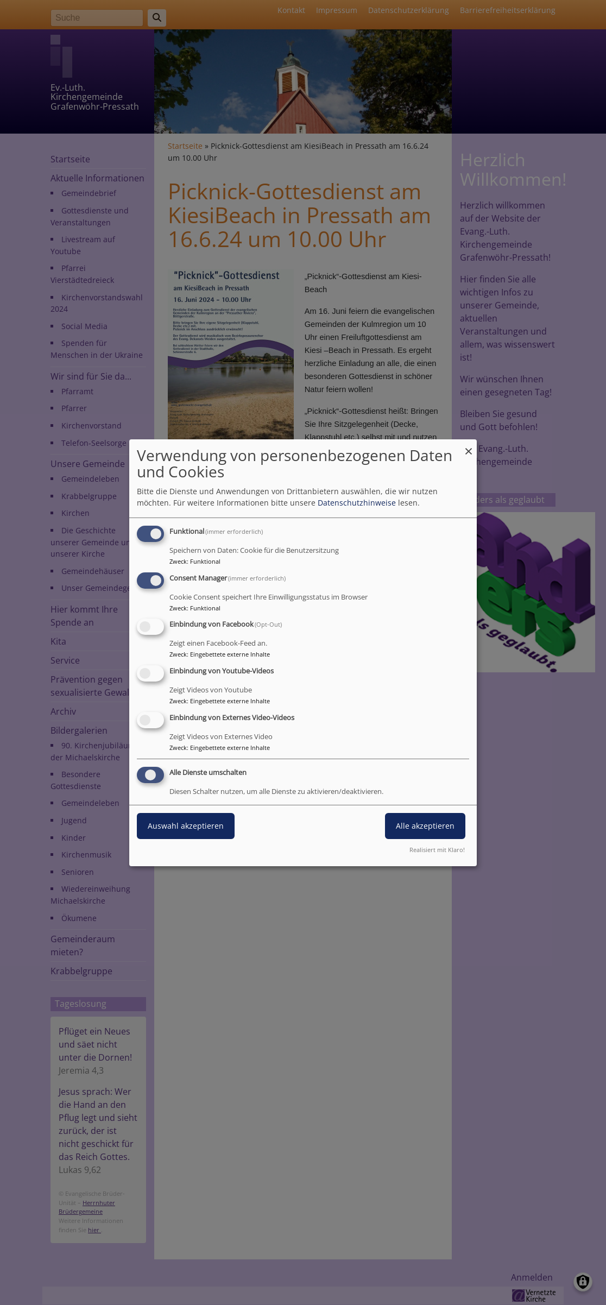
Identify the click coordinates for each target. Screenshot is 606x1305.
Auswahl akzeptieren (186, 826)
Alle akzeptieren (425, 826)
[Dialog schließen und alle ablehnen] (468, 445)
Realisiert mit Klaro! (437, 850)
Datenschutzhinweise (357, 502)
